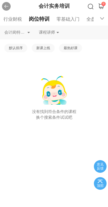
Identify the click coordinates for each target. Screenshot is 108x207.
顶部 (100, 185)
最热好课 (70, 48)
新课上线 (43, 48)
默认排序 (16, 48)
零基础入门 (67, 19)
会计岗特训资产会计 (17, 32)
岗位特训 (39, 19)
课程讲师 (47, 32)
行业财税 (12, 19)
